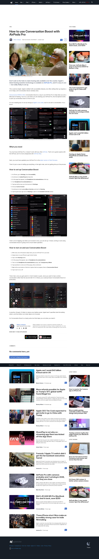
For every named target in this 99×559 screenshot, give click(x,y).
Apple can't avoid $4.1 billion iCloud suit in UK (48, 371)
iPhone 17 (19, 365)
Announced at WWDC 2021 (17, 95)
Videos (38, 545)
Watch (41, 2)
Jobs (42, 545)
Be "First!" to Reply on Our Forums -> (19, 357)
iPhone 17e (11, 365)
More (74, 2)
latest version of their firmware (48, 160)
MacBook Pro (57, 365)
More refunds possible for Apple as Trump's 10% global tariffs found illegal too (50, 391)
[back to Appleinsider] (11, 3)
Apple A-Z (33, 545)
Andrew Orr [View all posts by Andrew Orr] (39, 468)
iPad (28, 2)
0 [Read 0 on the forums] (65, 382)
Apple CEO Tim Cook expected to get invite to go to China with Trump (51, 413)
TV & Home (56, 2)
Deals (28, 545)
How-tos (24, 545)
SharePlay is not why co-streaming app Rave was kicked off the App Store (50, 434)
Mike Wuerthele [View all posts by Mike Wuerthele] (40, 489)
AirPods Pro (48, 83)
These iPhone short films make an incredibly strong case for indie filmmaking (51, 517)
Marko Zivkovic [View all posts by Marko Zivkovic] (40, 383)
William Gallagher (17, 39)
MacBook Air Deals (47, 365)
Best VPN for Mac (67, 365)
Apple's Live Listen (38, 102)
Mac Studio (37, 365)
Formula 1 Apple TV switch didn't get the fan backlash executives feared (51, 455)
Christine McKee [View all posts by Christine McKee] (40, 509)
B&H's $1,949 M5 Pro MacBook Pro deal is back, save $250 (50, 497)
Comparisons (17, 545)
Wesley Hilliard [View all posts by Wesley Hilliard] (39, 404)
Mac (22, 2)
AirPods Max (37, 153)
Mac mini (88, 365)
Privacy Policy (47, 545)
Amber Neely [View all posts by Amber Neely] (39, 447)
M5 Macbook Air (27, 365)
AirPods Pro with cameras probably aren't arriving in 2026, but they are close (50, 477)
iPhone (34, 2)
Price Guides (66, 2)
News (16, 2)
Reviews (11, 545)
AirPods (48, 2)
